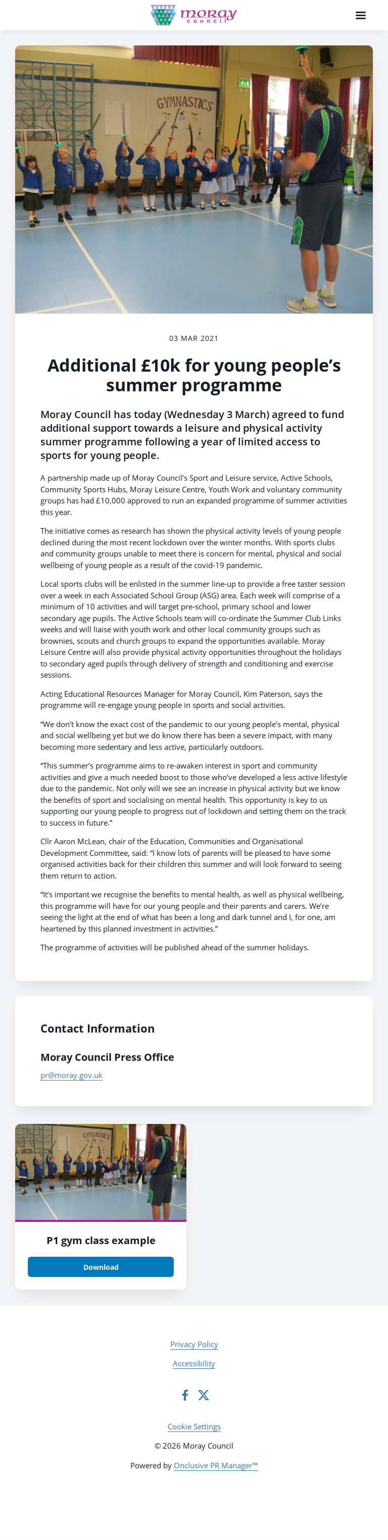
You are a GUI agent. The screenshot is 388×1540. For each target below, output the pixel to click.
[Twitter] (203, 1395)
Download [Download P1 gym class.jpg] (101, 1267)
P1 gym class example (101, 1240)
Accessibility (194, 1363)
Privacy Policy (194, 1344)
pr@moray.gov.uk (71, 1075)
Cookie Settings (194, 1426)
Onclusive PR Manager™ (216, 1465)
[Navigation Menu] (360, 15)
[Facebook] (184, 1395)
